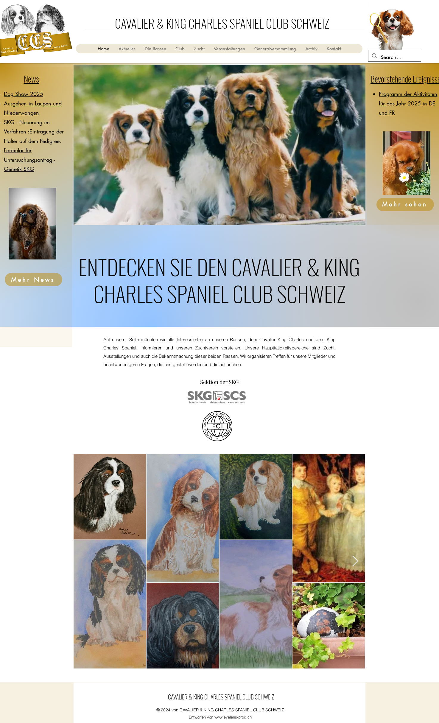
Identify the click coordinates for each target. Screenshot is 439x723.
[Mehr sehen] (405, 204)
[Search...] (394, 57)
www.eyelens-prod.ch (233, 717)
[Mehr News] (33, 279)
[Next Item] (355, 561)
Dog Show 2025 (23, 93)
